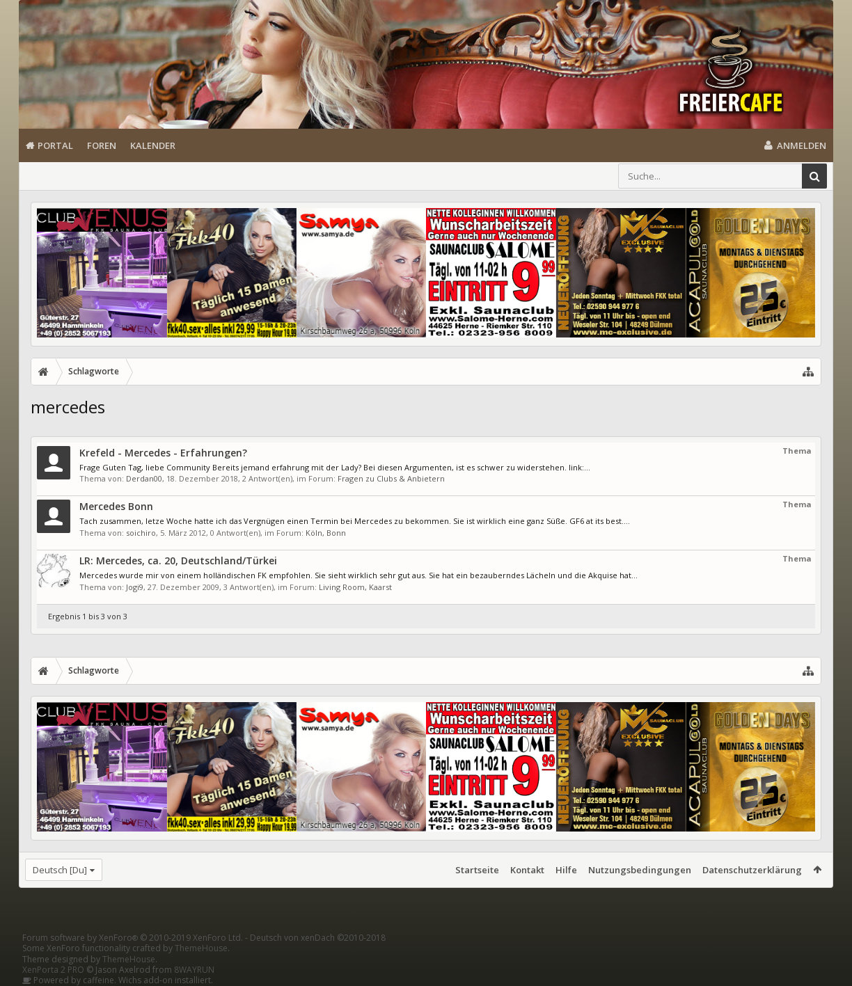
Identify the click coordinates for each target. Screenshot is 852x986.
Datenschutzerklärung (752, 870)
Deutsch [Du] (60, 870)
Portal (55, 145)
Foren (101, 145)
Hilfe (566, 870)
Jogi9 (134, 587)
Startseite (477, 870)
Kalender (152, 145)
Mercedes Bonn (116, 506)
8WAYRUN (194, 970)
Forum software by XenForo (132, 938)
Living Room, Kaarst (355, 587)
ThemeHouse (201, 948)
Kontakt (527, 870)
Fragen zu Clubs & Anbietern (391, 478)
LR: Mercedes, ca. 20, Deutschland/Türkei (178, 560)
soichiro (141, 532)
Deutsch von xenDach (318, 938)
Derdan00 (144, 478)
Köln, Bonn (326, 532)
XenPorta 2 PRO (53, 970)
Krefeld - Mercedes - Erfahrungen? (163, 452)
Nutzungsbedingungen (639, 870)
